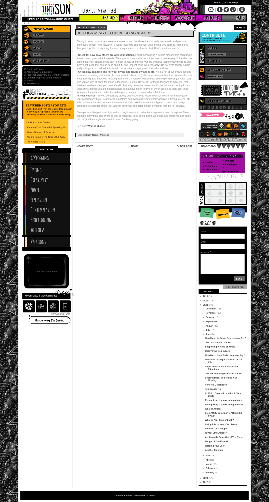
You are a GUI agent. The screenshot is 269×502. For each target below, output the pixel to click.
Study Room (91, 135)
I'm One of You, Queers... (39, 122)
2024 (206, 305)
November (211, 313)
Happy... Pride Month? (216, 441)
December (211, 308)
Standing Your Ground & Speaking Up (46, 127)
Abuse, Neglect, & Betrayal (40, 132)
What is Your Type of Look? (219, 420)
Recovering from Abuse (217, 351)
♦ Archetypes (230, 164)
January (210, 472)
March (209, 464)
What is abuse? (96, 126)
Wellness (104, 135)
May (208, 455)
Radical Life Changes (216, 428)
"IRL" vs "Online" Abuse (217, 342)
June (208, 334)
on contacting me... (235, 287)
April (208, 460)
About (216, 2)
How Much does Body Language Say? (225, 355)
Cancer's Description (216, 385)
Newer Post (85, 146)
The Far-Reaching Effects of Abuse (223, 373)
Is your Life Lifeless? (216, 433)
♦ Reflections (210, 166)
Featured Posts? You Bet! (46, 105)
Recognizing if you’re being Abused (223, 400)
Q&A (224, 2)
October (210, 317)
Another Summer (214, 450)
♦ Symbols (228, 161)
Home (134, 146)
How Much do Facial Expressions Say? (225, 338)
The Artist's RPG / (35, 142)
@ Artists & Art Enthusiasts (38, 72)
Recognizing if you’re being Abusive (224, 404)
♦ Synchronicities (230, 170)
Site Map (233, 2)
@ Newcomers (31, 83)
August (210, 326)
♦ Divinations (210, 169)
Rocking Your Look (215, 446)
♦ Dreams (208, 162)
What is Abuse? (213, 409)
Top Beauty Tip (213, 389)
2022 (206, 482)
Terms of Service (123, 495)
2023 (206, 478)
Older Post (184, 146)
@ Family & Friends (34, 69)
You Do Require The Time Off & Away (45, 137)
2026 (206, 296)
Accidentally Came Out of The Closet (224, 437)
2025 (206, 300)
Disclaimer (139, 495)
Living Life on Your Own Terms (221, 424)
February (211, 468)
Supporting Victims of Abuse (220, 346)
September (212, 321)
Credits (151, 495)
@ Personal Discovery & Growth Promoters (46, 75)
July (208, 330)
